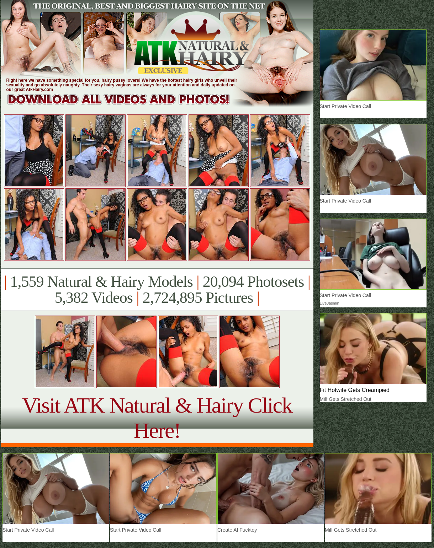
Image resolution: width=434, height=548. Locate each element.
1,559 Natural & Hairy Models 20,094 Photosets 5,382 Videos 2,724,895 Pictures (157, 290)
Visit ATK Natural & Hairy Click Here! (157, 417)
